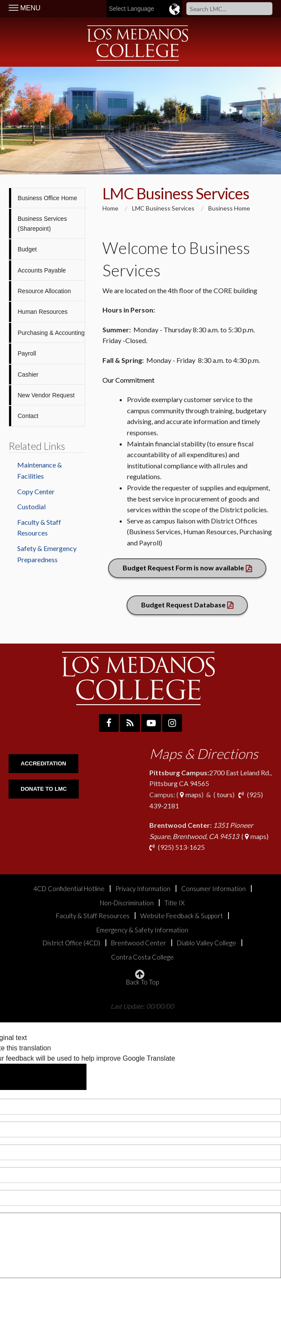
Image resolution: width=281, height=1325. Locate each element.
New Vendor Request (46, 395)
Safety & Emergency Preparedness (47, 553)
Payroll (27, 353)
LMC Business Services (163, 208)
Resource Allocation (44, 291)
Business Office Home (47, 198)
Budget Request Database (183, 605)
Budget (27, 249)
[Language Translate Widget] (164, 8)
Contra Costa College (142, 957)
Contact (28, 415)
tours (224, 794)
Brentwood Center (138, 943)
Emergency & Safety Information (142, 930)
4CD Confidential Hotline (69, 888)
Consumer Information (213, 888)
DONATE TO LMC (44, 789)
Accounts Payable (42, 270)
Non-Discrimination (127, 903)
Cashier (28, 374)
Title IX (174, 903)
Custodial (31, 506)
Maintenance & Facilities (39, 470)
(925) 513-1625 (181, 847)
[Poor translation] (62, 1077)
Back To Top (142, 977)
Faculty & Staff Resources (39, 527)
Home (110, 208)
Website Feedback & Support (181, 916)
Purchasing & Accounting (51, 332)
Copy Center (36, 491)
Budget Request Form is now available (183, 567)
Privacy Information (142, 888)
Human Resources (43, 311)
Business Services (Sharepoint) (42, 223)
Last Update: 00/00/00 (142, 1005)
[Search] (229, 8)
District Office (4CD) (71, 943)
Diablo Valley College (206, 943)
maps (190, 794)
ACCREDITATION (43, 763)
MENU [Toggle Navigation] (24, 8)
